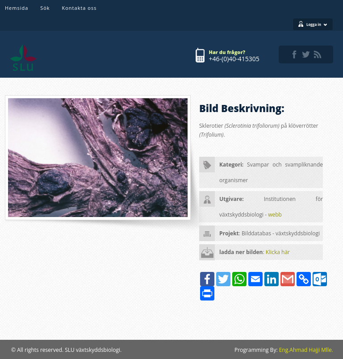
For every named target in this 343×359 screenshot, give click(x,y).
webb (275, 214)
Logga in (316, 24)
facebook (294, 54)
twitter (306, 54)
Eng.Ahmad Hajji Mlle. (306, 350)
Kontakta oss (79, 7)
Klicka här (278, 252)
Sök (45, 7)
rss (318, 54)
